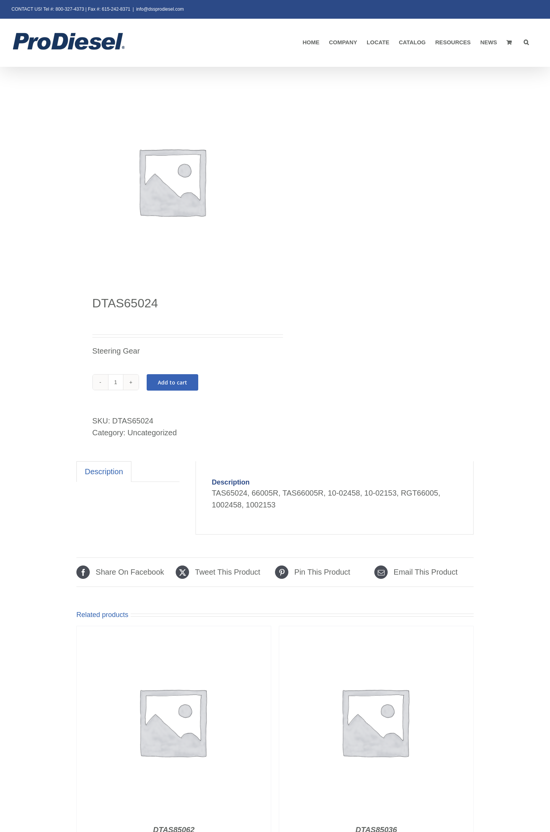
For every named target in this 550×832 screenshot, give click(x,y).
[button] (526, 42)
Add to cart (172, 382)
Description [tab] (104, 471)
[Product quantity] (115, 382)
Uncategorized (152, 432)
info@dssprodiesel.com (160, 9)
